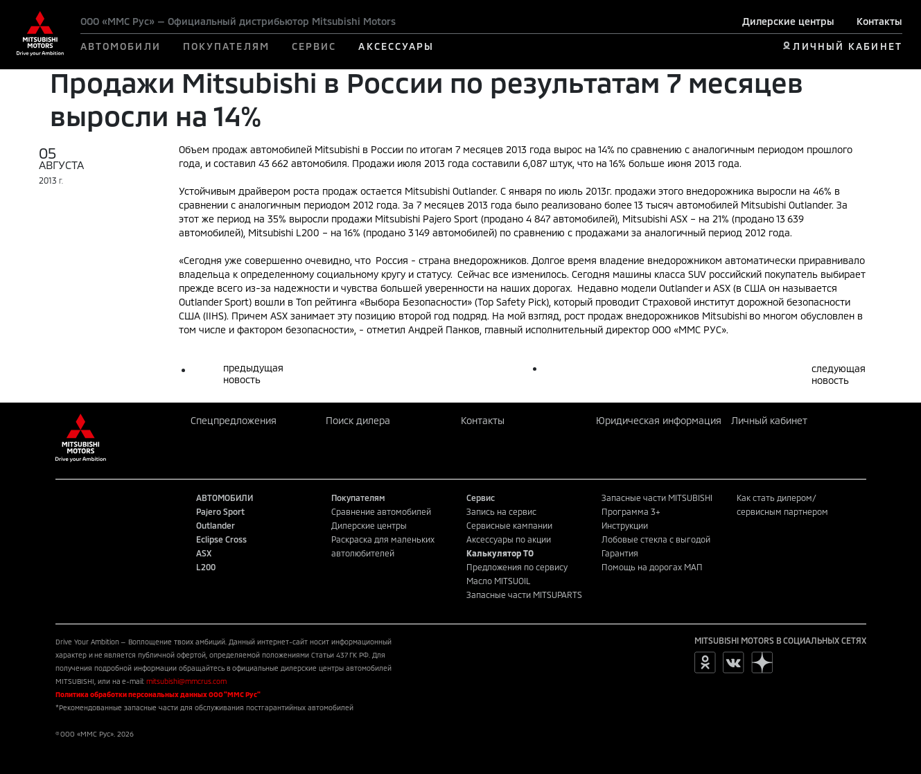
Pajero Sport (220, 511)
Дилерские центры (788, 21)
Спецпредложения (234, 420)
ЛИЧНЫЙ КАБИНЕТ (847, 46)
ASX (203, 553)
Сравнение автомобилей (381, 511)
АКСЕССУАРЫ (396, 46)
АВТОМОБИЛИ (120, 46)
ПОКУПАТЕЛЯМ (226, 46)
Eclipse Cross (221, 539)
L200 (206, 567)
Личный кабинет (769, 420)
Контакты (879, 21)
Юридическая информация (658, 420)
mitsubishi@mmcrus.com (186, 681)
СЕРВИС (314, 46)
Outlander (215, 525)
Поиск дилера (358, 420)
